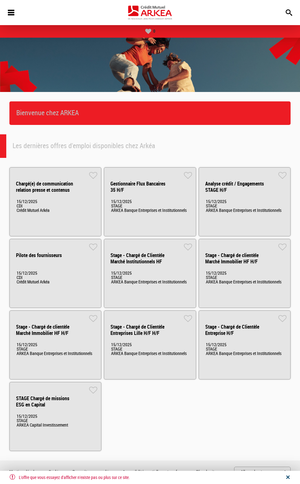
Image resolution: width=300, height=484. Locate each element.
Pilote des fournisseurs (39, 255)
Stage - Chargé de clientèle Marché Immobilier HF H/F (42, 330)
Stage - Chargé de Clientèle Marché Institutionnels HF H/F (137, 261)
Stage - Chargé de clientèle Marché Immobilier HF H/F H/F (232, 261)
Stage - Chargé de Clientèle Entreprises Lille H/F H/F (137, 330)
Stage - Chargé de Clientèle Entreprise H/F (232, 330)
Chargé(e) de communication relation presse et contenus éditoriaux (44, 190)
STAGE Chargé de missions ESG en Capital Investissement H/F (42, 404)
